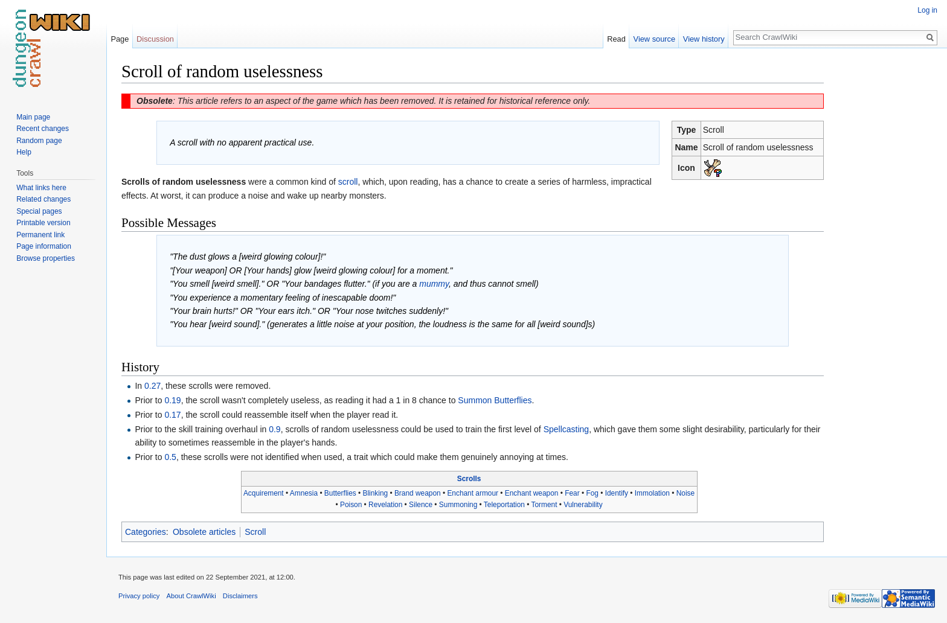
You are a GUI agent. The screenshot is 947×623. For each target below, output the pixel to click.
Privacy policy (138, 595)
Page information (43, 246)
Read (616, 38)
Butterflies (340, 493)
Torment (544, 504)
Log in (927, 10)
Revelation (385, 504)
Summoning (458, 504)
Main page (33, 117)
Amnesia (304, 493)
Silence (420, 504)
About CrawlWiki (191, 595)
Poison (351, 504)
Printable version (43, 223)
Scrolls (469, 478)
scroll (348, 182)
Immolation (652, 493)
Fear (572, 493)
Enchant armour (472, 493)
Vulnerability (582, 504)
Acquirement (263, 493)
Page (120, 38)
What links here (41, 188)
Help (23, 152)
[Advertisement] (884, 241)
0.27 (152, 386)
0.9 (274, 429)
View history (704, 38)
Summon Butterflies (494, 400)
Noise (685, 493)
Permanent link (40, 235)
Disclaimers (240, 595)
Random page (39, 140)
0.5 (170, 457)
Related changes (43, 199)
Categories (145, 532)
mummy (434, 284)
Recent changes (42, 128)
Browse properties (45, 258)
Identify (616, 493)
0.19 (172, 400)
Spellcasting (566, 429)
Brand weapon (417, 493)
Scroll (255, 532)
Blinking (375, 493)
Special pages (39, 211)
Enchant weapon (532, 493)
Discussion (155, 38)
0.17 (172, 415)
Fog (592, 493)
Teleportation (504, 504)
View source (654, 38)
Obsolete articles (204, 532)
